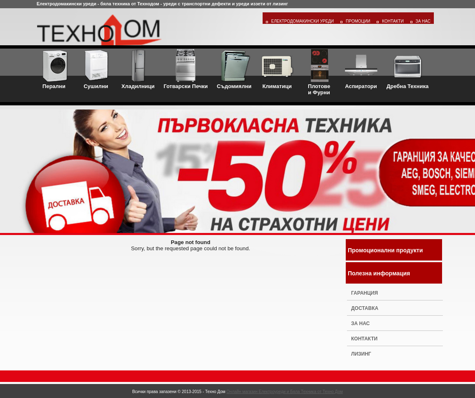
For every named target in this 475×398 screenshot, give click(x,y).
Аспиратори (361, 69)
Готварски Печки (186, 69)
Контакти (392, 21)
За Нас (423, 21)
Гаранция (364, 293)
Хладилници (138, 69)
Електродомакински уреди (302, 21)
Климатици (277, 69)
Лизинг (361, 354)
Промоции (358, 21)
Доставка (364, 308)
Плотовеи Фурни (319, 72)
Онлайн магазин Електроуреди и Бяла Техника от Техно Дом (284, 391)
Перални (53, 69)
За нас (360, 323)
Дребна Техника (407, 69)
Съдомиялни (234, 69)
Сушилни (95, 69)
